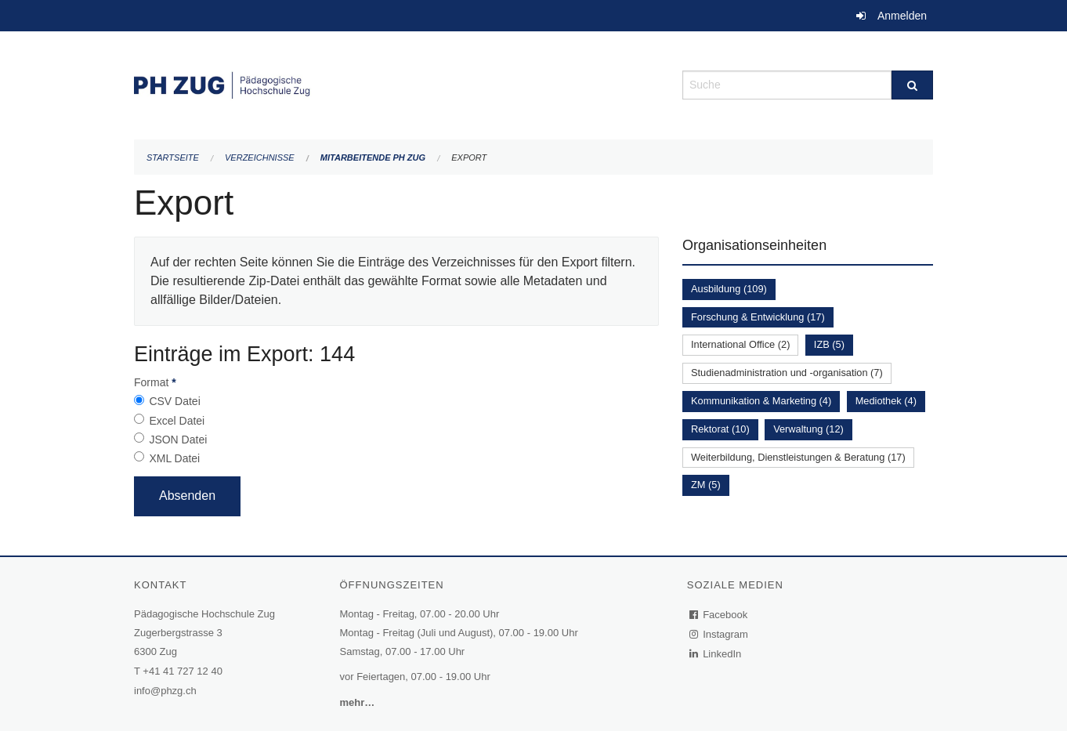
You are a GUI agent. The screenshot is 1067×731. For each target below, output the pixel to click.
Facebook (719, 615)
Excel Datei (176, 420)
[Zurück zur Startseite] (396, 83)
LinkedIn (716, 654)
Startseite (172, 157)
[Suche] (912, 85)
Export (468, 157)
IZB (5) (829, 344)
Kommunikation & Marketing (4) (761, 401)
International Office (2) (740, 344)
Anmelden (902, 15)
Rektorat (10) (720, 429)
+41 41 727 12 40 (182, 671)
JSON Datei (178, 439)
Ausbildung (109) (729, 289)
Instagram (719, 634)
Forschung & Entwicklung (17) (758, 317)
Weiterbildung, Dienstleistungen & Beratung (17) (798, 457)
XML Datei (174, 458)
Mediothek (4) (886, 401)
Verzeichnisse (260, 157)
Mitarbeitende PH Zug (372, 157)
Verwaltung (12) (808, 429)
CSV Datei (174, 401)
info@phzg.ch (165, 691)
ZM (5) (706, 484)
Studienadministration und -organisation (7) (787, 372)
